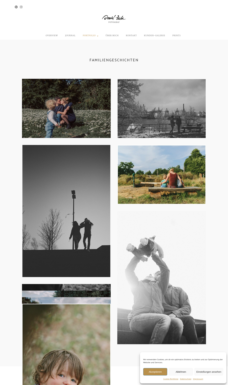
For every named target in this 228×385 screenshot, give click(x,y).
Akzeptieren (155, 371)
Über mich (112, 35)
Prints (176, 35)
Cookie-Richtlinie (170, 379)
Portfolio (89, 35)
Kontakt (131, 35)
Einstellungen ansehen (208, 371)
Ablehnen (181, 371)
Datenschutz (185, 379)
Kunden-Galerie (154, 35)
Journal (70, 35)
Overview (52, 35)
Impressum (198, 379)
